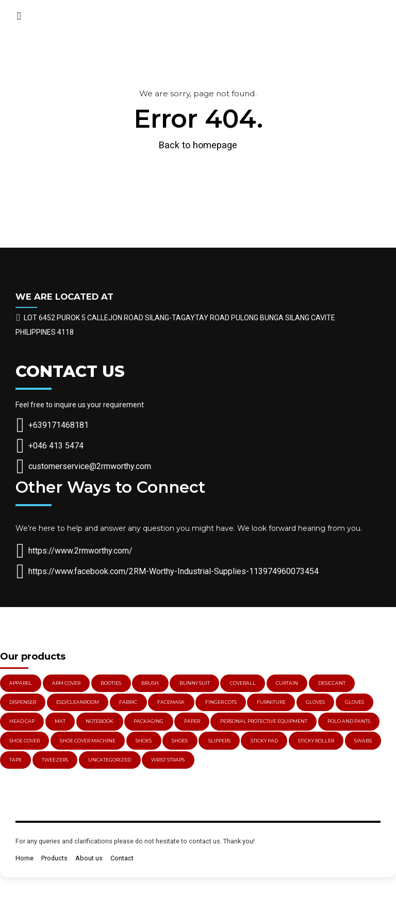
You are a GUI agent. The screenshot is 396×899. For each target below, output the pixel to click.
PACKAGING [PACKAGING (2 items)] (148, 721)
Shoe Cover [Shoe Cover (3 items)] (24, 741)
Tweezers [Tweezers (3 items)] (55, 760)
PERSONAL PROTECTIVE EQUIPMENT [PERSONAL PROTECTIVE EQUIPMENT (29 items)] (263, 721)
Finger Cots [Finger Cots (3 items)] (221, 702)
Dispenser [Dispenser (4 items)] (22, 702)
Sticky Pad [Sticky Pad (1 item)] (264, 741)
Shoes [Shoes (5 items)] (144, 741)
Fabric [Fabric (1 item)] (128, 702)
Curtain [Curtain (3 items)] (287, 683)
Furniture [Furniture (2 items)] (271, 702)
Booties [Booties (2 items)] (111, 683)
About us (89, 858)
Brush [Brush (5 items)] (150, 683)
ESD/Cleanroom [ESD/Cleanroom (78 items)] (77, 702)
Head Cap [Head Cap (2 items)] (22, 721)
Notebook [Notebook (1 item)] (99, 721)
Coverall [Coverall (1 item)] (243, 683)
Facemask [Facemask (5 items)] (171, 702)
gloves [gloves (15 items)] (315, 702)
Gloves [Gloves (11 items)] (354, 702)
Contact (122, 858)
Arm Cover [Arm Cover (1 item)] (66, 683)
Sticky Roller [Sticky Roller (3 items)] (316, 741)
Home (24, 858)
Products (54, 858)
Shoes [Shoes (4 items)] (180, 741)
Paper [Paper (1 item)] (192, 721)
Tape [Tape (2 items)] (15, 760)
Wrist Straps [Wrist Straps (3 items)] (168, 760)
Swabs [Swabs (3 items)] (363, 741)
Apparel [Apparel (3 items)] (20, 683)
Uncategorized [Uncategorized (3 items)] (109, 760)
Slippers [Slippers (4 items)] (219, 741)
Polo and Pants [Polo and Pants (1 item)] (348, 721)
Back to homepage (198, 145)
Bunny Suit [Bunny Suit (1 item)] (194, 683)
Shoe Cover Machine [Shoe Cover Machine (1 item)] (88, 741)
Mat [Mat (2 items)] (60, 721)
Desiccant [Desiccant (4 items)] (331, 683)
